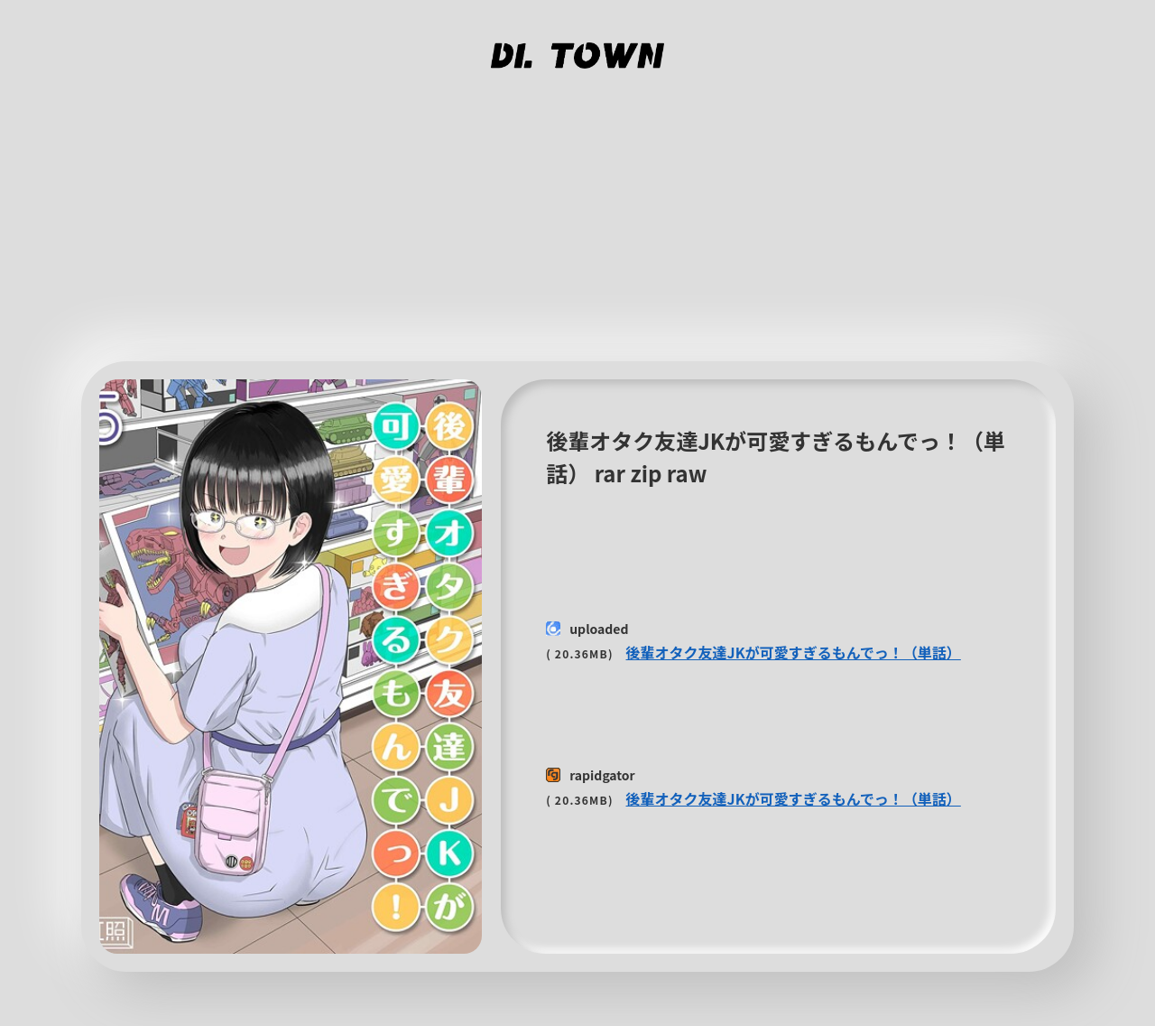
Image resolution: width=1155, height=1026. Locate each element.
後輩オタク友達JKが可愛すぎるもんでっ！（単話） (793, 652)
